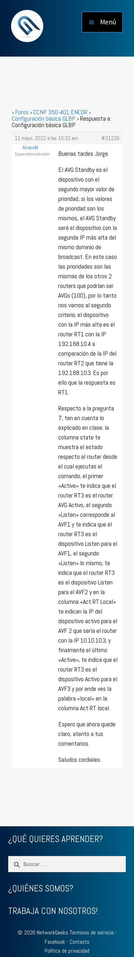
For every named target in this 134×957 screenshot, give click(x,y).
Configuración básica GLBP (43, 118)
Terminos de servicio (92, 932)
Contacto (79, 942)
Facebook (55, 942)
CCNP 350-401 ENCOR (60, 112)
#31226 (110, 138)
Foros (22, 112)
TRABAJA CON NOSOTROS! (53, 911)
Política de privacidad (67, 950)
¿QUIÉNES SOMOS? (40, 888)
